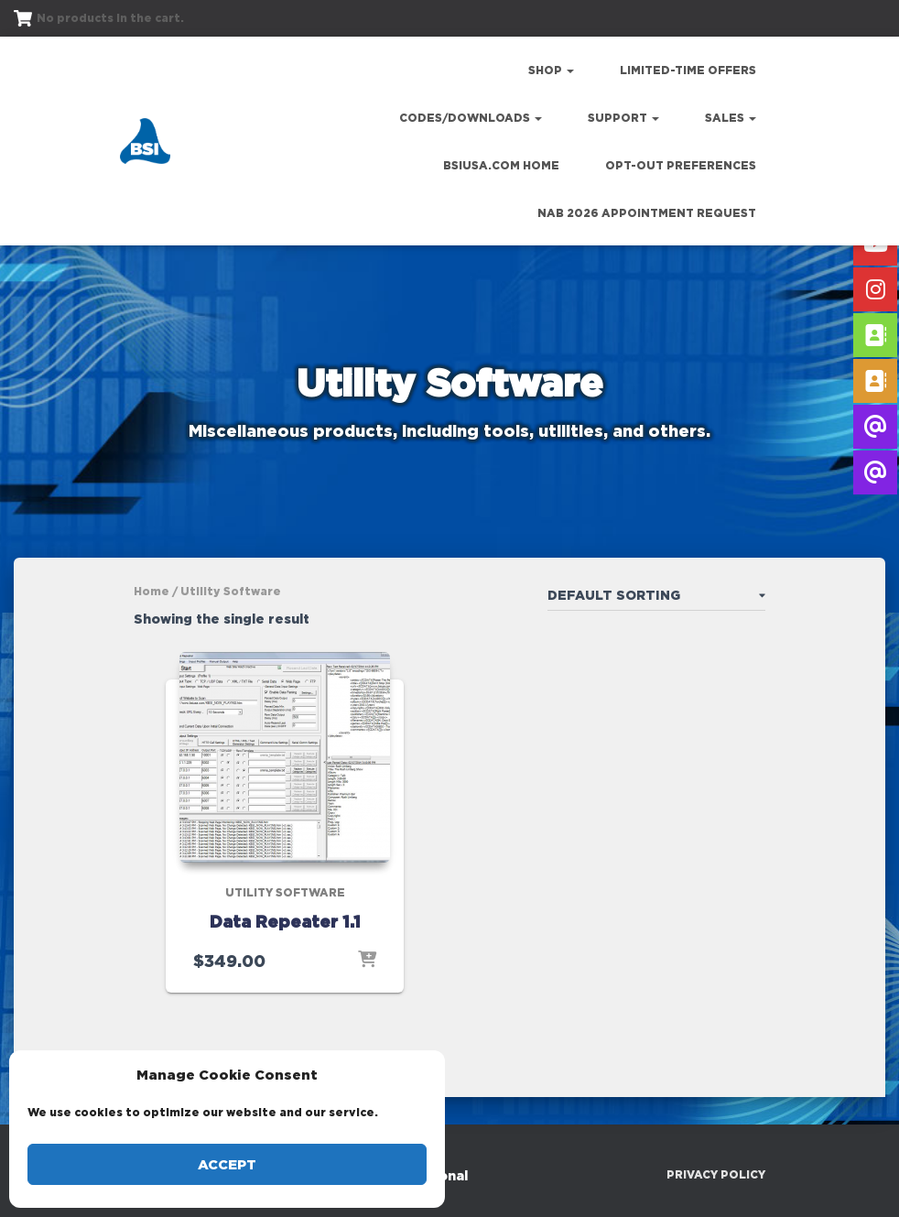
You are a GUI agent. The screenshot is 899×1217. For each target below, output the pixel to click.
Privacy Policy (715, 1174)
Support (623, 118)
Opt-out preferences (680, 165)
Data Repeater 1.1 (285, 921)
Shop (551, 70)
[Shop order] (656, 599)
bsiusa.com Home (501, 165)
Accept (227, 1164)
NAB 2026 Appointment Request (646, 213)
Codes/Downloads (470, 118)
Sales (730, 118)
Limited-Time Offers (688, 70)
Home (151, 591)
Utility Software (285, 892)
